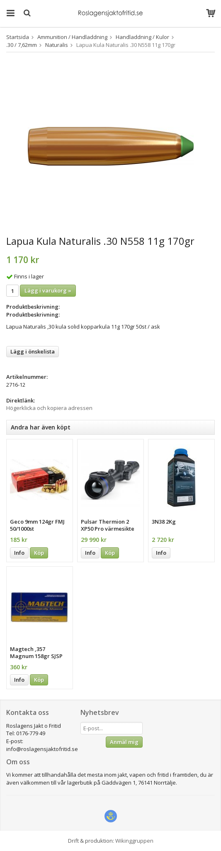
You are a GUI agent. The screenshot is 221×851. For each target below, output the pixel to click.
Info (19, 552)
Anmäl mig (124, 742)
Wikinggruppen (134, 840)
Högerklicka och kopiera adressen (49, 408)
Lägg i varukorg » (47, 290)
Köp (39, 552)
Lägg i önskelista (32, 351)
